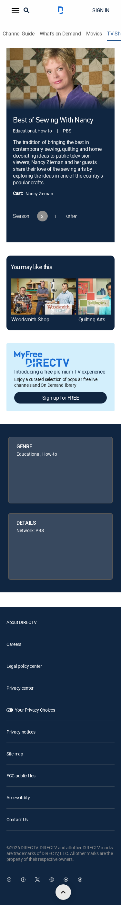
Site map (14, 754)
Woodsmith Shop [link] (30, 319)
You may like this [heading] (31, 267)
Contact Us (17, 819)
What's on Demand (60, 33)
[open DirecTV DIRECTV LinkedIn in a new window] (9, 879)
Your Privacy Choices (35, 710)
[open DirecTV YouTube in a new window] (65, 879)
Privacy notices (20, 732)
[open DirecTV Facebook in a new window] (23, 879)
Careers (13, 644)
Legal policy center (24, 666)
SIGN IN (100, 10)
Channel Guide (19, 33)
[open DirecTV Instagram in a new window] (51, 879)
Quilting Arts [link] (91, 319)
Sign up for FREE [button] (60, 397)
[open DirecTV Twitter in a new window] (37, 879)
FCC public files (20, 776)
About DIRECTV (21, 622)
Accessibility (18, 797)
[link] (43, 296)
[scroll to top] (63, 892)
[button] (15, 10)
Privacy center (20, 688)
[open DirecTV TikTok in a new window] (80, 879)
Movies (94, 33)
